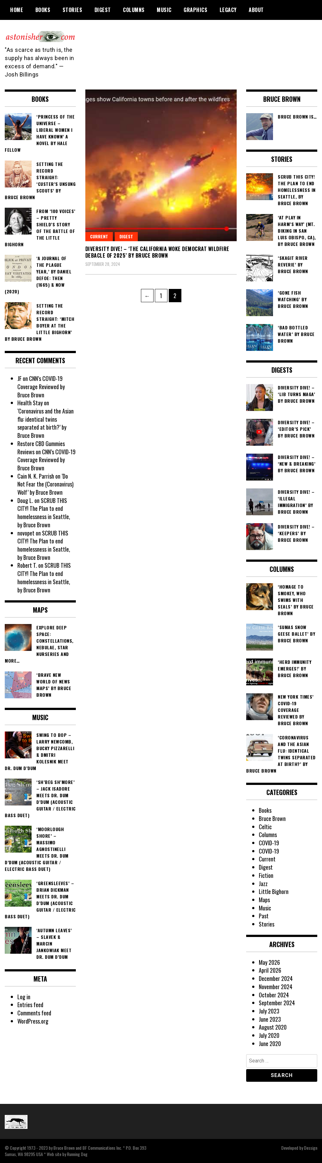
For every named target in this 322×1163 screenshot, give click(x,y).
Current (99, 236)
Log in (23, 997)
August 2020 (273, 1027)
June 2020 (270, 1043)
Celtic (265, 827)
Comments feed (34, 1013)
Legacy (228, 10)
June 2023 (270, 1019)
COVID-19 (269, 843)
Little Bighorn (274, 891)
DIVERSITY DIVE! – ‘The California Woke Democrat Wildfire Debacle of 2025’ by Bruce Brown (157, 252)
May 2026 (269, 962)
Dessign (310, 1147)
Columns (134, 10)
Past (264, 916)
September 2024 (277, 1003)
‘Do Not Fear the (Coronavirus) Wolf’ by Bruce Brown (45, 484)
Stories (72, 10)
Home (16, 10)
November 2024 (275, 986)
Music (164, 10)
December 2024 (276, 978)
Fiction (266, 875)
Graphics (195, 10)
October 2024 (274, 995)
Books (43, 10)
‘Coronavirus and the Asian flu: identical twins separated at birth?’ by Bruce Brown (45, 423)
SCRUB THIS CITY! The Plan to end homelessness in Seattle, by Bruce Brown (43, 512)
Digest (102, 10)
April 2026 (270, 970)
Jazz (263, 883)
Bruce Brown (272, 818)
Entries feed (30, 1005)
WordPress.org (32, 1021)
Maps (264, 900)
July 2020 (269, 1035)
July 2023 (269, 1011)
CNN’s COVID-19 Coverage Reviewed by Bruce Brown (41, 386)
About (256, 10)
